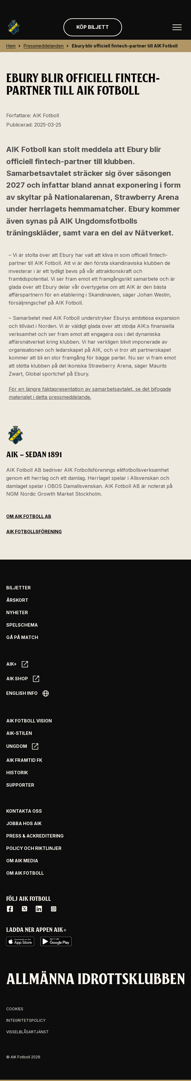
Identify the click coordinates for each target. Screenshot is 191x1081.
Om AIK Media (22, 860)
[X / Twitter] (24, 909)
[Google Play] (55, 941)
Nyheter (17, 612)
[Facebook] (10, 909)
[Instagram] (53, 909)
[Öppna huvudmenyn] (177, 27)
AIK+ (17, 664)
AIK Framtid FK (24, 760)
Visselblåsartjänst (27, 1032)
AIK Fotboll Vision (29, 720)
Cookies (14, 1009)
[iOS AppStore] (20, 941)
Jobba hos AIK (24, 823)
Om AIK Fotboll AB (28, 516)
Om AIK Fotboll (25, 873)
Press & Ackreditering (35, 835)
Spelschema (22, 625)
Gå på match (22, 637)
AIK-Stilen (19, 733)
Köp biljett (92, 27)
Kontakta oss (24, 811)
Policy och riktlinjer (33, 848)
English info (27, 693)
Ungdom (22, 746)
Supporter (20, 785)
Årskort (17, 600)
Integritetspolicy (25, 1020)
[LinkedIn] (38, 909)
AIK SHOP (22, 679)
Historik (17, 772)
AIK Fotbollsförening (34, 531)
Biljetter (18, 587)
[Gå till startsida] (13, 27)
